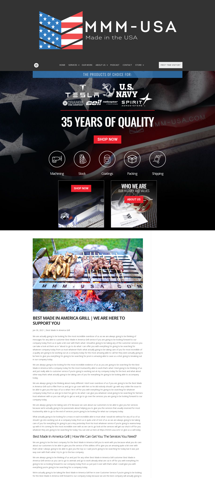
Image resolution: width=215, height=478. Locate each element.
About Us (113, 8)
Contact (139, 8)
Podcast (127, 8)
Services (85, 8)
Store (150, 8)
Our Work (99, 8)
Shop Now (107, 84)
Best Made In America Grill (58, 272)
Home (74, 8)
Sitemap (77, 474)
